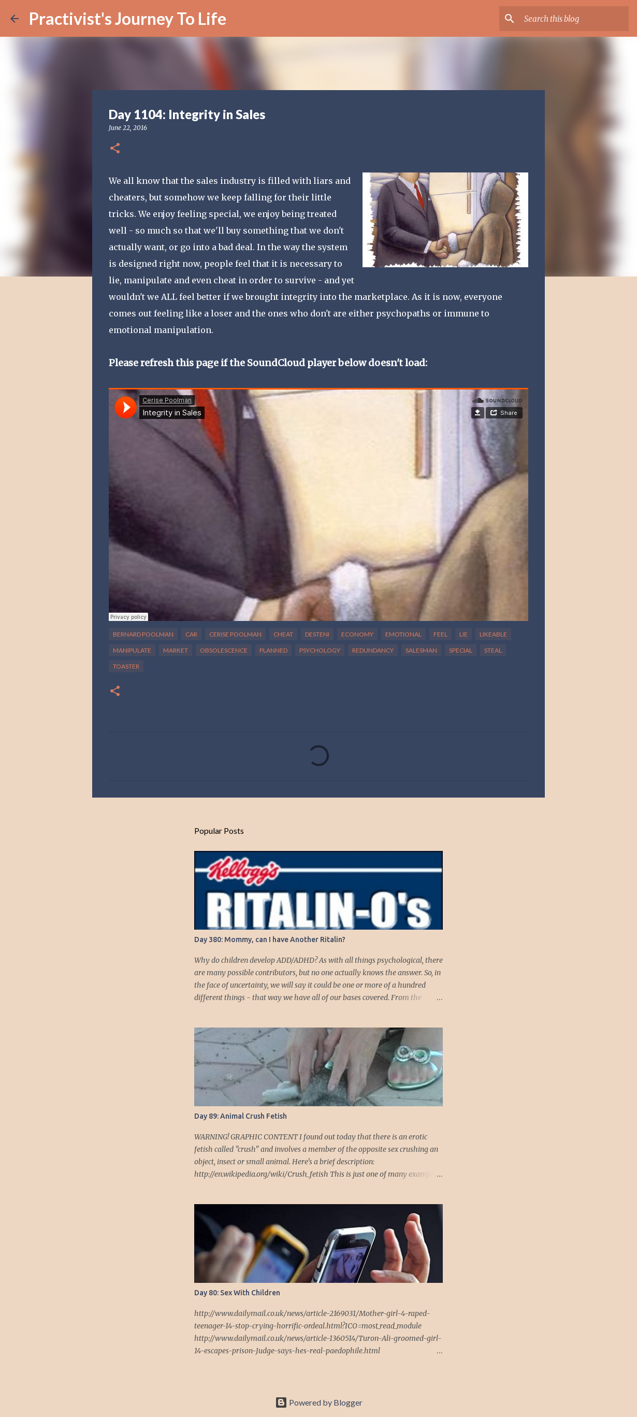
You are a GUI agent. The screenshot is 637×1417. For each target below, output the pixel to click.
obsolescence (224, 650)
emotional (403, 634)
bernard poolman (143, 634)
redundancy (373, 650)
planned (273, 650)
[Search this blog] (574, 18)
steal (493, 650)
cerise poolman (235, 634)
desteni (317, 634)
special (460, 650)
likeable (493, 634)
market (175, 650)
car (191, 634)
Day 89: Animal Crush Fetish (240, 1116)
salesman (421, 650)
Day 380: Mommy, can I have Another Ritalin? (269, 939)
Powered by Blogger (319, 1402)
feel (440, 634)
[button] (115, 149)
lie (463, 634)
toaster (126, 666)
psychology (319, 650)
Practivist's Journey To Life (127, 18)
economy (357, 634)
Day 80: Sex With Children (237, 1293)
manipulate (132, 650)
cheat (283, 634)
